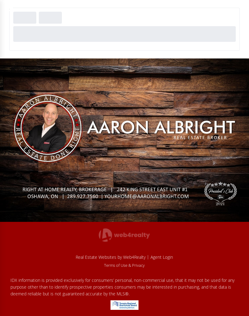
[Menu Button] (9, 8)
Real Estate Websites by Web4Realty (111, 257)
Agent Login (162, 257)
